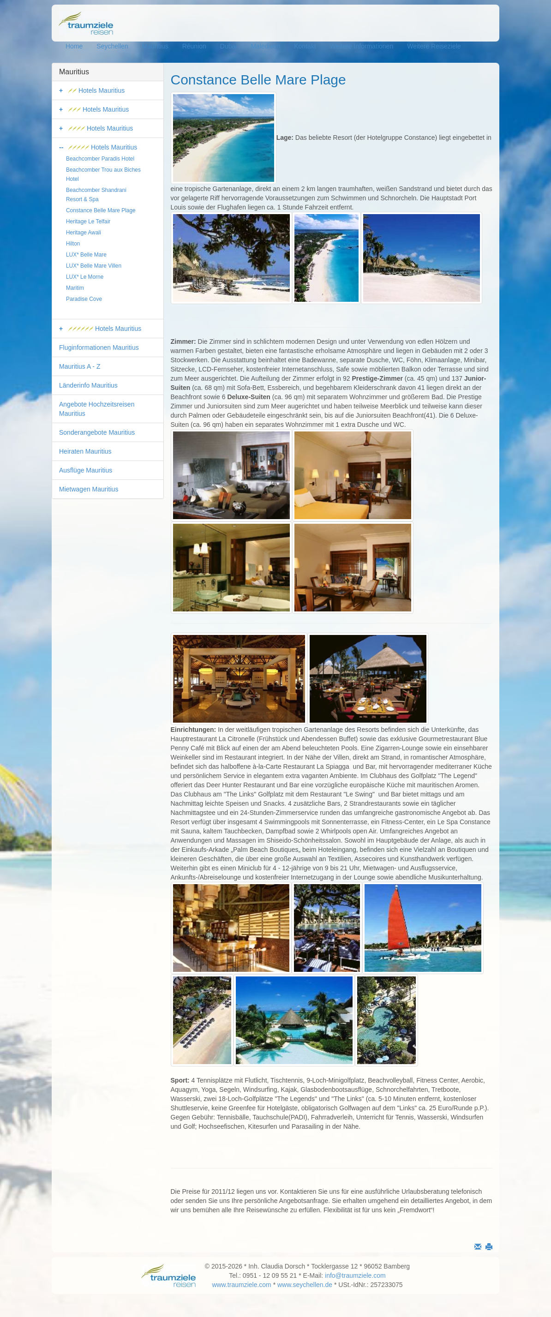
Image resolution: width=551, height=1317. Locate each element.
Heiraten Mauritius (85, 451)
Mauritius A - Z (79, 366)
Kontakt (305, 46)
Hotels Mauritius (96, 90)
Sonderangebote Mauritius (97, 432)
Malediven (265, 46)
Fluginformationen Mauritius (99, 347)
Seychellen (112, 46)
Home (74, 46)
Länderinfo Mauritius (88, 385)
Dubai (228, 46)
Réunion (194, 46)
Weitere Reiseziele (434, 46)
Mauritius (155, 46)
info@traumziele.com (355, 1275)
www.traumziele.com (241, 1284)
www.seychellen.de (304, 1284)
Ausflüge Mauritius (85, 470)
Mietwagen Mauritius (88, 489)
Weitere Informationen (361, 46)
